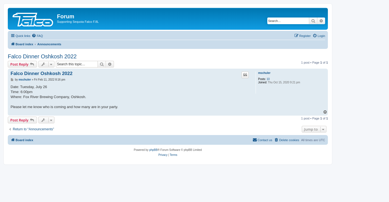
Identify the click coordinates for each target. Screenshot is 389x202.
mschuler (264, 72)
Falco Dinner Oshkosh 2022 (42, 56)
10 (268, 79)
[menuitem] (37, 36)
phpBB (153, 149)
